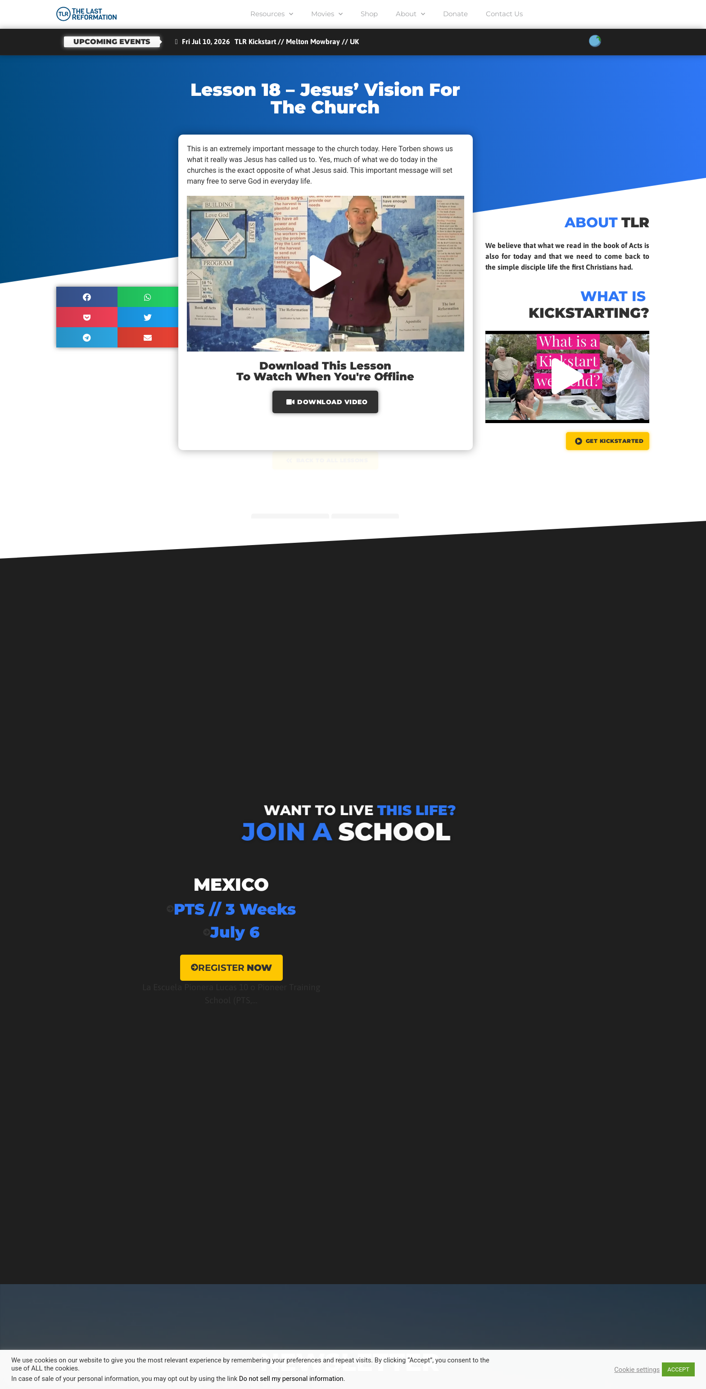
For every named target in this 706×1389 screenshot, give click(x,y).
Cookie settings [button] (637, 1370)
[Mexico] (231, 944)
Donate (455, 13)
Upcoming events (111, 41)
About (410, 14)
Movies (327, 14)
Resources (271, 14)
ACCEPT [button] (678, 1369)
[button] (86, 297)
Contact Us (504, 13)
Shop (369, 13)
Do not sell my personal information (291, 1379)
